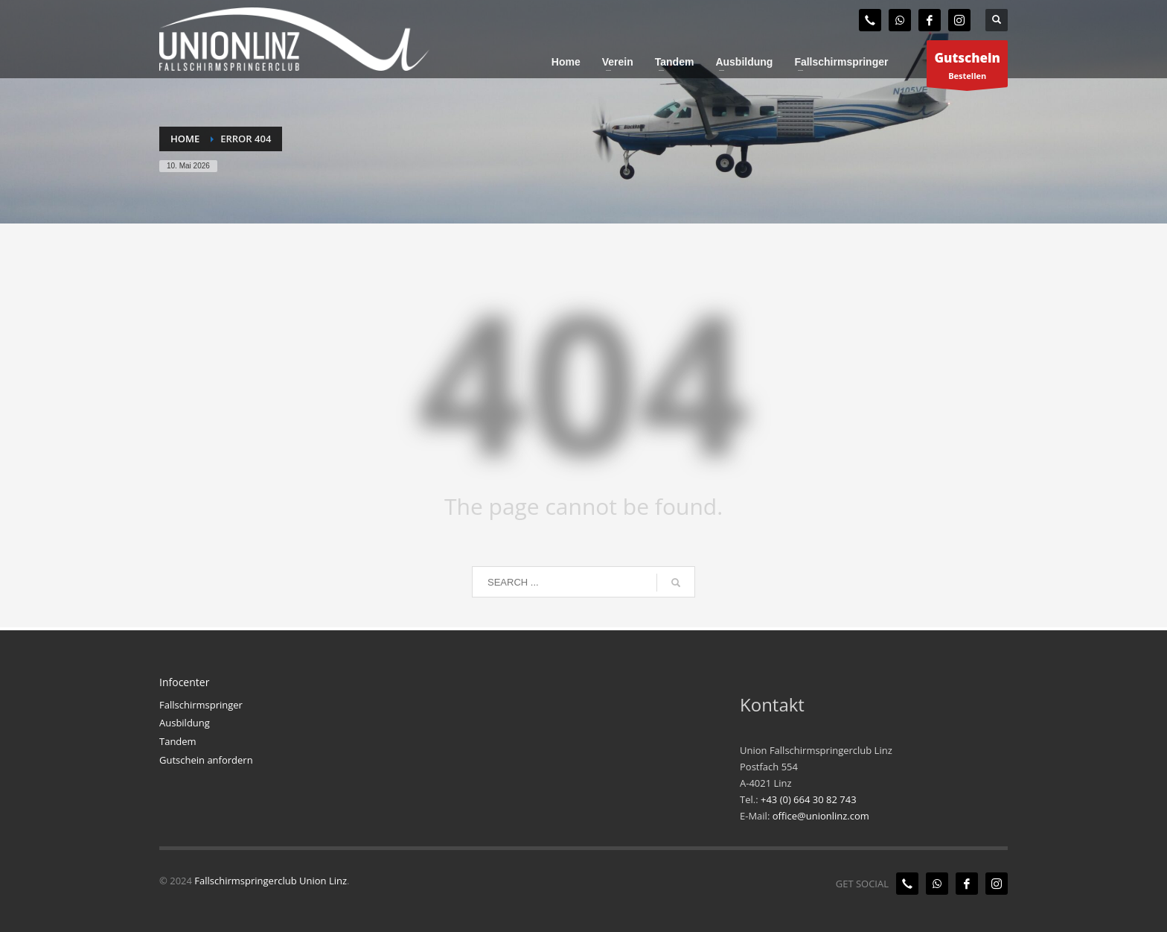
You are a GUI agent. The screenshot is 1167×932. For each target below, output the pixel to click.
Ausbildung (184, 722)
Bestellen (967, 67)
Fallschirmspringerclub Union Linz (270, 880)
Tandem (177, 741)
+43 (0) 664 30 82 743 (809, 799)
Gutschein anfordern (206, 760)
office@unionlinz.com (821, 815)
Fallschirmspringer (201, 704)
